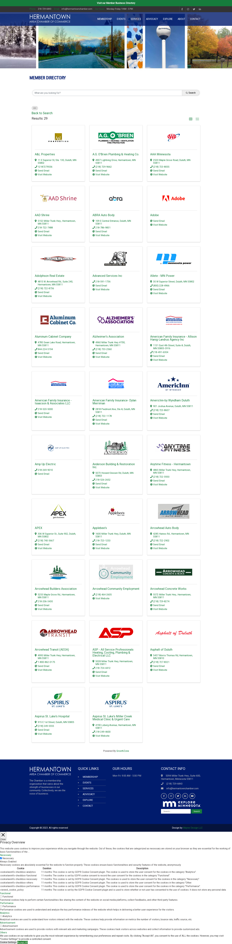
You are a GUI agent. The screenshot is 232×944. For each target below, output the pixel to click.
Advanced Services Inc (107, 276)
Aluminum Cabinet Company (53, 336)
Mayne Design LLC (193, 827)
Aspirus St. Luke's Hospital (52, 716)
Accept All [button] (22, 942)
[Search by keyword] (107, 93)
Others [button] (3, 932)
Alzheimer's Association (108, 336)
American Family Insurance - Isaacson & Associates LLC (53, 402)
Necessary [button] (5, 855)
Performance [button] (6, 903)
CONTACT (195, 18)
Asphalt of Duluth (161, 649)
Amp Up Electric (45, 464)
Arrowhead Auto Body (164, 528)
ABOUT (181, 18)
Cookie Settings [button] (8, 942)
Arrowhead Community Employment (115, 589)
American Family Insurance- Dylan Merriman (114, 402)
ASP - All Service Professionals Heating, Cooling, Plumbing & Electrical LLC (112, 652)
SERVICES (135, 18)
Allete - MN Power (162, 276)
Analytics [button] (4, 913)
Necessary (8, 858)
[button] (191, 119)
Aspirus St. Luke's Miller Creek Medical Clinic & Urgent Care (112, 718)
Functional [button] (5, 893)
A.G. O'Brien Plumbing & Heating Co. (115, 154)
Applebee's (99, 528)
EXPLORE (168, 18)
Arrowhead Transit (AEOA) (52, 649)
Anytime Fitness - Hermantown (170, 464)
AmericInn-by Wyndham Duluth (170, 400)
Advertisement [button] (7, 922)
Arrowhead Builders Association (56, 589)
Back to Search (42, 113)
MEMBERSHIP (104, 18)
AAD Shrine (42, 215)
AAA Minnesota (160, 154)
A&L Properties (45, 154)
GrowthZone (122, 751)
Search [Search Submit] (191, 92)
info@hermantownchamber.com (182, 788)
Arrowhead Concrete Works (168, 589)
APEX (38, 528)
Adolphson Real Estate (49, 276)
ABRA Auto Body (103, 215)
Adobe (154, 215)
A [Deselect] (34, 108)
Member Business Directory (120, 3)
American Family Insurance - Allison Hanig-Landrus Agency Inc (173, 338)
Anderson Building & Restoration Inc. (113, 465)
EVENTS (121, 18)
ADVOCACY (152, 18)
